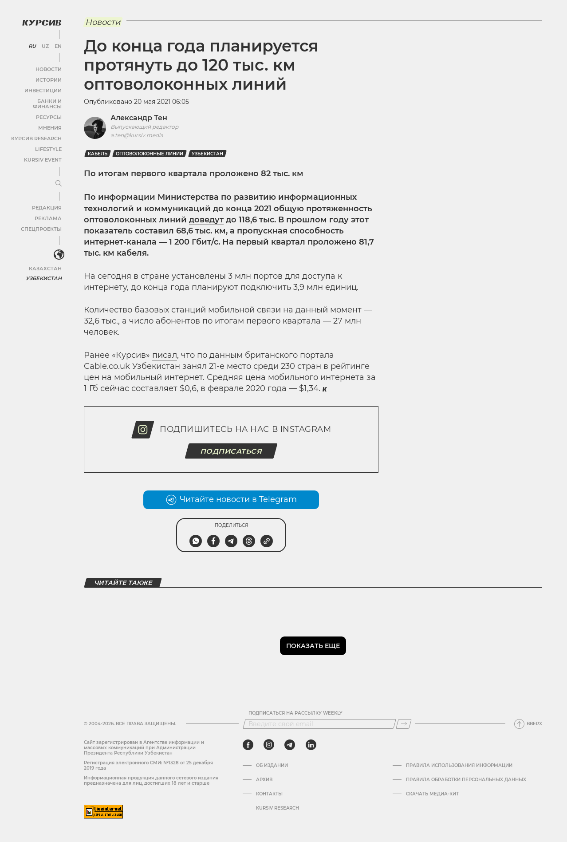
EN (56, 44)
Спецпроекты (41, 222)
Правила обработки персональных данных (466, 780)
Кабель (97, 154)
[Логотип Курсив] (40, 21)
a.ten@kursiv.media (136, 135)
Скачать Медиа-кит (432, 794)
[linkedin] (310, 744)
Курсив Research (37, 131)
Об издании (272, 765)
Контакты (269, 794)
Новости (48, 67)
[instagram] (269, 744)
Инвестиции (43, 88)
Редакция (46, 200)
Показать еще (313, 646)
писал (164, 355)
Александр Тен (138, 118)
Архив (264, 780)
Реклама (47, 211)
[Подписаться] (403, 724)
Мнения (49, 120)
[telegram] (289, 744)
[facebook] (248, 744)
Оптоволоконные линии (149, 154)
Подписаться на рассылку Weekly (295, 713)
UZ (44, 44)
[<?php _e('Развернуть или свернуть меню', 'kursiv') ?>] (57, 248)
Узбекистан (44, 270)
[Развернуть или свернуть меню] (57, 176)
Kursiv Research (277, 808)
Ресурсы (48, 110)
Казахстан (45, 261)
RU (31, 44)
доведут (206, 220)
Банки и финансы (35, 99)
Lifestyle (48, 142)
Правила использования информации (459, 765)
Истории (48, 78)
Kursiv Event (43, 152)
